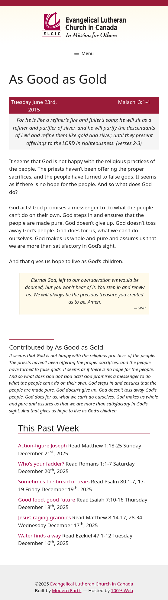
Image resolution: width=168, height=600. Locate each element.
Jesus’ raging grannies (44, 517)
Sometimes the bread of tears (53, 481)
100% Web (122, 590)
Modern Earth (66, 590)
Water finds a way (39, 535)
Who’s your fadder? (41, 463)
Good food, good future (46, 499)
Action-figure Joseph (42, 445)
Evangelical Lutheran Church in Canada (91, 584)
